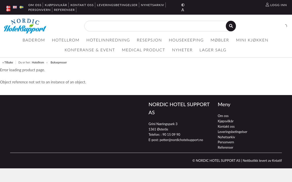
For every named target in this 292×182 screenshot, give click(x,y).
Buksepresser (59, 62)
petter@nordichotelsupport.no (181, 140)
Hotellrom (38, 62)
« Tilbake (8, 62)
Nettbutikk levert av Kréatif (262, 160)
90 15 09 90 (171, 134)
